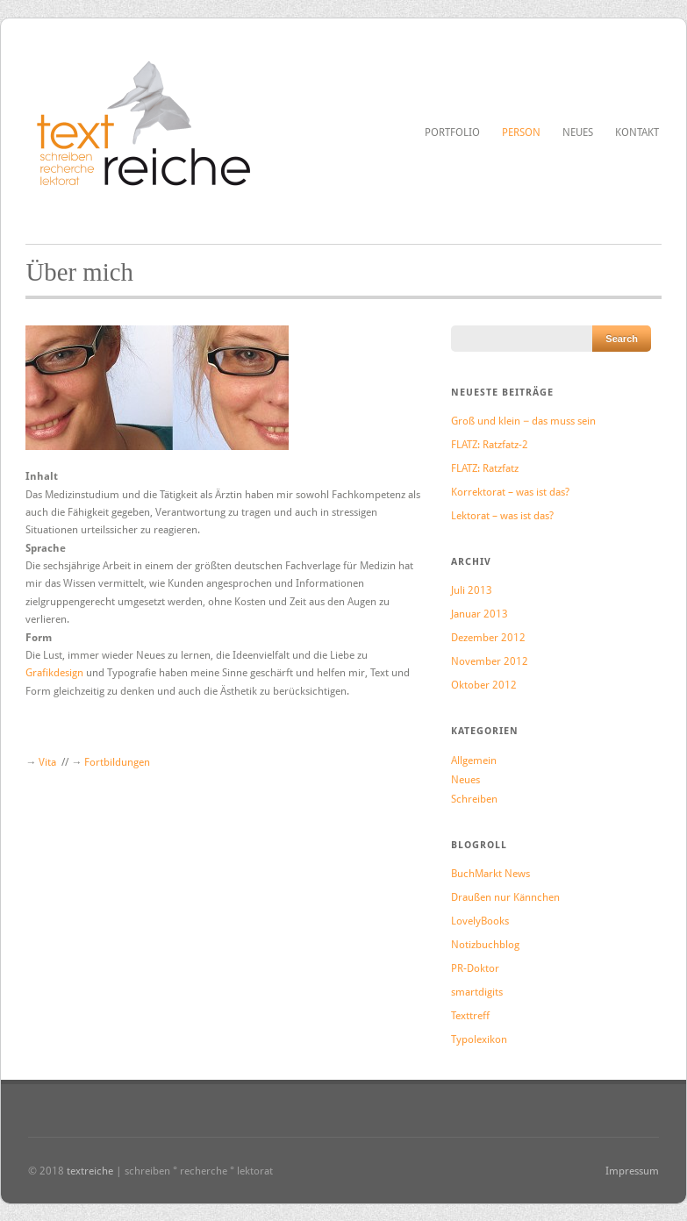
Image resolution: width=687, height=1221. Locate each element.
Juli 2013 (471, 590)
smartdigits (477, 992)
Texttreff (470, 1016)
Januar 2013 (479, 614)
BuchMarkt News (490, 874)
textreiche (90, 1171)
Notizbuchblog (485, 945)
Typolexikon (479, 1039)
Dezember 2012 (488, 638)
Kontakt (637, 132)
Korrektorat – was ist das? (510, 492)
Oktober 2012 (484, 685)
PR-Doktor (475, 968)
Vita (49, 762)
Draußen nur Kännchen (505, 897)
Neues (577, 132)
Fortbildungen (117, 762)
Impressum (632, 1171)
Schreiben (474, 799)
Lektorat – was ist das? (502, 516)
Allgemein (474, 760)
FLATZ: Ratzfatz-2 (489, 445)
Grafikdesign (55, 673)
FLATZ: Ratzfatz (485, 468)
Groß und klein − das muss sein (523, 421)
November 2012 (489, 661)
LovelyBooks (480, 921)
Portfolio (452, 132)
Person (521, 132)
